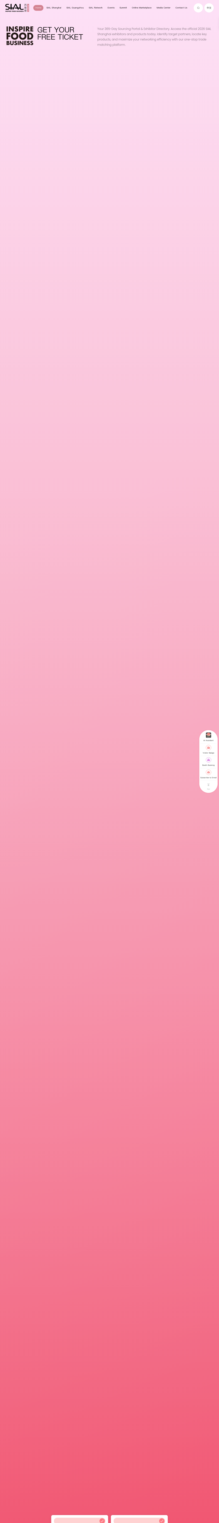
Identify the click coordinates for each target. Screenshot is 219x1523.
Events (111, 7)
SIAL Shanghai (53, 7)
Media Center (163, 7)
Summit (123, 7)
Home (38, 7)
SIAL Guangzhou (75, 7)
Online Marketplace (142, 7)
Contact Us (181, 7)
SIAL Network (95, 7)
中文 (209, 7)
